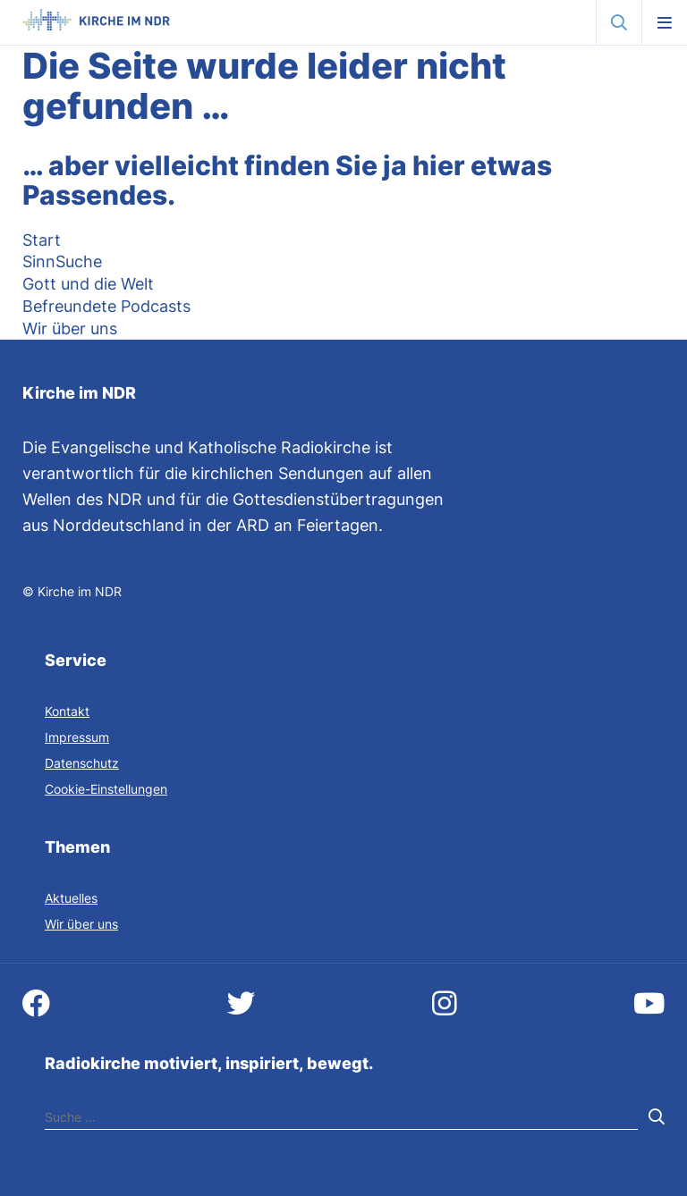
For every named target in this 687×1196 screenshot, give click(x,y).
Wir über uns (81, 923)
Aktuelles (71, 897)
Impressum (77, 737)
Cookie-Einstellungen (106, 788)
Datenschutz (82, 763)
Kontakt (67, 711)
